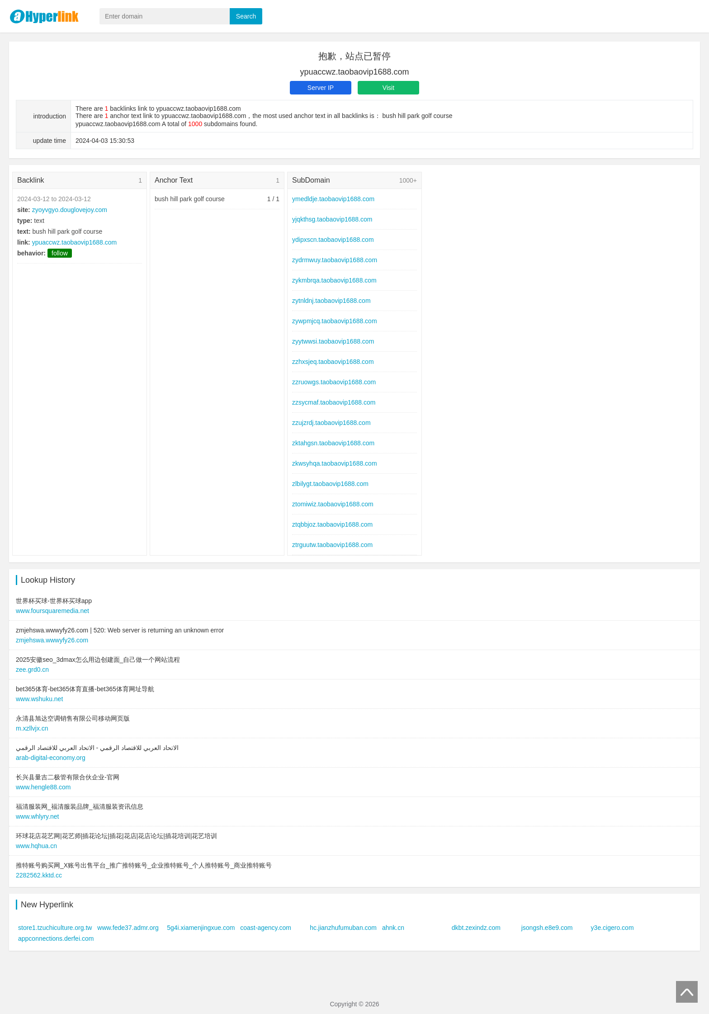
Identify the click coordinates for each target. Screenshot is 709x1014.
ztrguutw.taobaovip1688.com (332, 544)
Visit (388, 87)
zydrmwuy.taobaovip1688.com (334, 260)
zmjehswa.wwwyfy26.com (52, 640)
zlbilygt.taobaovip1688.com (330, 483)
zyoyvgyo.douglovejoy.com (69, 209)
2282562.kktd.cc (39, 875)
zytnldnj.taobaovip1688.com (331, 300)
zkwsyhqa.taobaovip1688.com (334, 463)
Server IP (320, 87)
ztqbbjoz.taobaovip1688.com (332, 524)
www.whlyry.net (37, 816)
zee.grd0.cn (32, 669)
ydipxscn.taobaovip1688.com (333, 239)
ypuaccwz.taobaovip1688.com (74, 242)
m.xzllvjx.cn (32, 728)
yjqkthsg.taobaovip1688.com (332, 219)
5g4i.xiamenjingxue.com (201, 927)
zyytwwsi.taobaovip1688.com (333, 341)
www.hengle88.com (43, 787)
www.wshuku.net (39, 699)
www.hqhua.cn (36, 845)
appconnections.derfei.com (56, 938)
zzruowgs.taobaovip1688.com (334, 382)
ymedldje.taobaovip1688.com (333, 199)
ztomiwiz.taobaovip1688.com (332, 504)
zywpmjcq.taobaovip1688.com (334, 321)
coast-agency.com (265, 927)
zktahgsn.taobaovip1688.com (333, 443)
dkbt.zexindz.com (476, 927)
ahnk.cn (393, 927)
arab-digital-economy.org (50, 757)
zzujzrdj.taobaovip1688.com (331, 422)
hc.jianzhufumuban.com (343, 927)
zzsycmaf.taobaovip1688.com (333, 402)
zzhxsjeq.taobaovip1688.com (333, 361)
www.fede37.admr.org (127, 927)
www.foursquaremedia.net (52, 610)
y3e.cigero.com (612, 927)
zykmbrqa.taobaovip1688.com (334, 280)
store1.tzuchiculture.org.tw (55, 927)
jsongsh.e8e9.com (547, 927)
